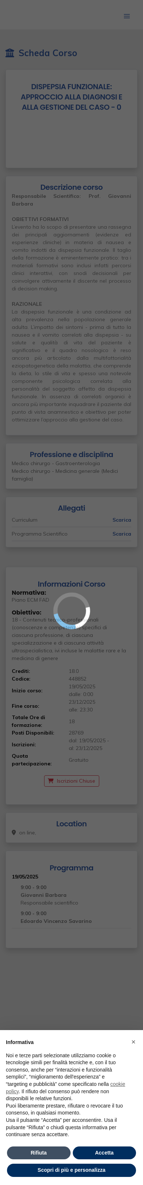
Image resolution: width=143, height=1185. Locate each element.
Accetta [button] (104, 1153)
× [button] (133, 1042)
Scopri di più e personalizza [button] (71, 1170)
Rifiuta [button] (39, 1153)
